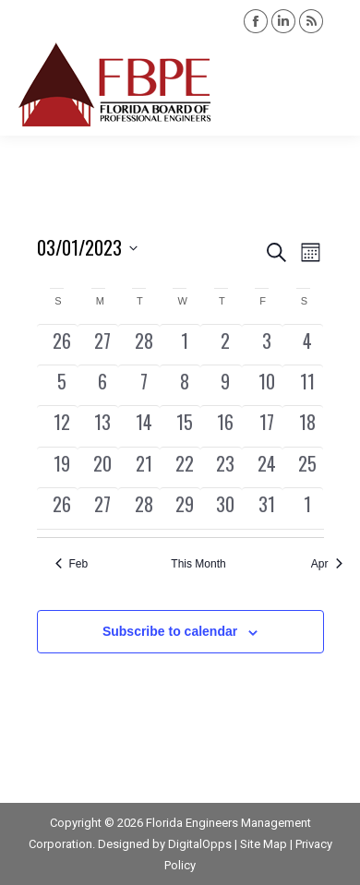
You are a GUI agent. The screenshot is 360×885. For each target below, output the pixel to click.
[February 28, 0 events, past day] (143, 345)
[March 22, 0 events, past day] (184, 467)
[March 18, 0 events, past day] (307, 426)
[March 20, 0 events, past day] (102, 467)
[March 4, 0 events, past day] (307, 345)
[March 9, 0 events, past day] (225, 385)
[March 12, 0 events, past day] (62, 426)
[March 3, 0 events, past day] (266, 345)
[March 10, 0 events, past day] (266, 385)
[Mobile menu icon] (330, 85)
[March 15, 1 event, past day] (184, 426)
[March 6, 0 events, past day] (102, 385)
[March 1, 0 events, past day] (184, 345)
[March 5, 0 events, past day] (62, 385)
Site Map (263, 844)
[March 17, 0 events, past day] (266, 426)
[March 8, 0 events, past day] (184, 385)
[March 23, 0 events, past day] (225, 467)
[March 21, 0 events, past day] (143, 467)
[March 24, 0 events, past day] (266, 467)
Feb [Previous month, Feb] (72, 563)
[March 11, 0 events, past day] (307, 385)
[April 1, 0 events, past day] (307, 508)
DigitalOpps (200, 844)
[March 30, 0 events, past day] (225, 508)
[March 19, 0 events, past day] (62, 467)
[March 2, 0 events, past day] (225, 345)
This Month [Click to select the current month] (198, 563)
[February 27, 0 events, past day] (102, 345)
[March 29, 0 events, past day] (184, 508)
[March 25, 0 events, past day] (307, 467)
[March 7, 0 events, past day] (143, 385)
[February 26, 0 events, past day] (62, 345)
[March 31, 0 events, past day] (266, 508)
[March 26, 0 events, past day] (62, 508)
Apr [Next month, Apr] (326, 563)
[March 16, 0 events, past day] (225, 426)
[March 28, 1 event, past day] (143, 508)
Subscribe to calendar (169, 631)
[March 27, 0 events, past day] (102, 508)
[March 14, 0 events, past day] (143, 426)
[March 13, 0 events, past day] (102, 426)
